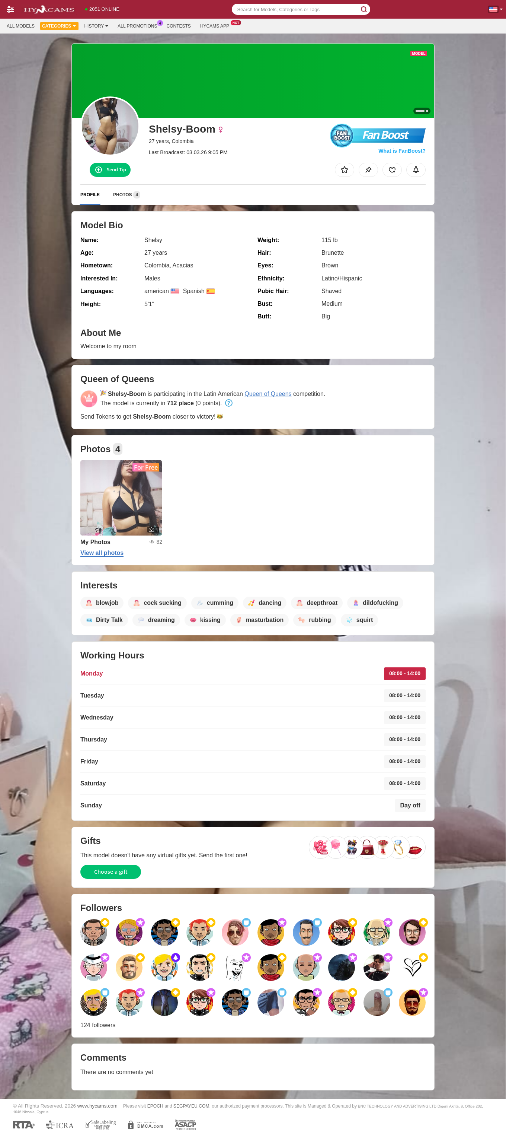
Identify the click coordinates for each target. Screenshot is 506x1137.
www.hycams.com (97, 1106)
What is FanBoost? (402, 151)
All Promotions (139, 25)
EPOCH (155, 1106)
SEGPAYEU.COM (191, 1106)
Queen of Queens (267, 394)
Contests (179, 26)
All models (21, 26)
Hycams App (216, 25)
